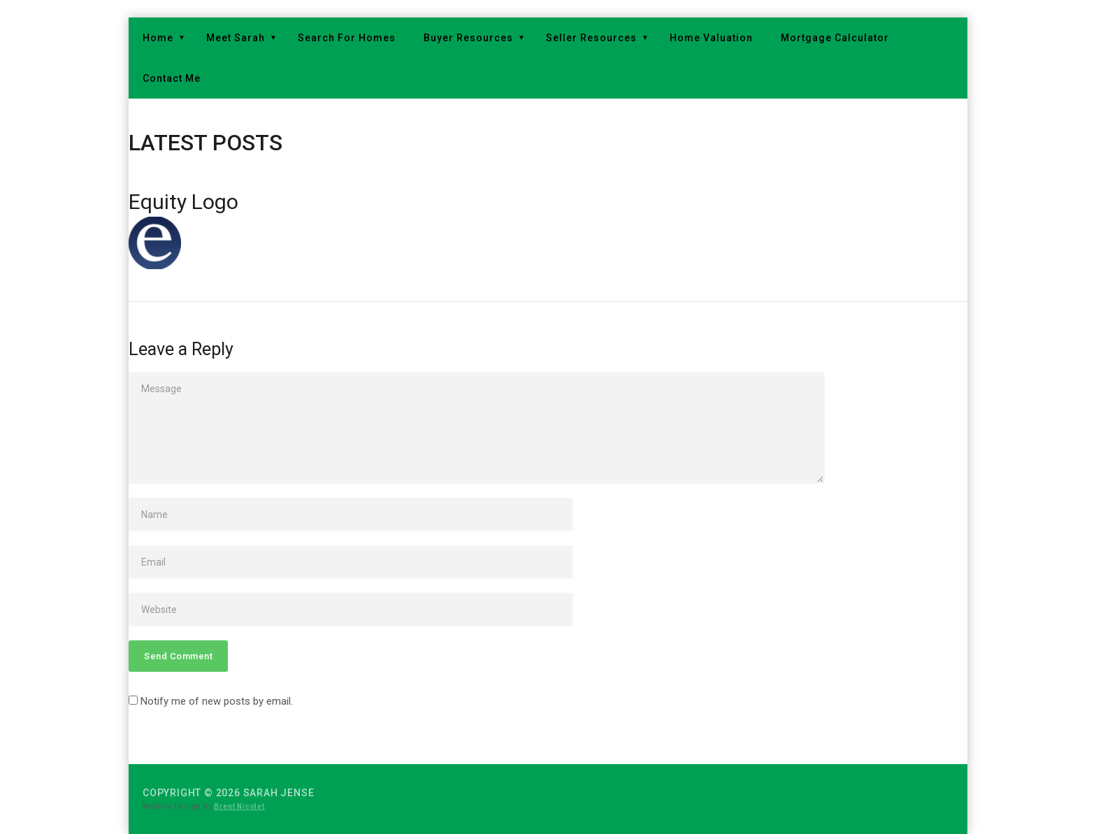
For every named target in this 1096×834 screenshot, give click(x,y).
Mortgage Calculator (835, 37)
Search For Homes (347, 37)
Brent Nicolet (239, 806)
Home (158, 37)
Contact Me (172, 78)
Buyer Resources (468, 37)
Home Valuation (711, 37)
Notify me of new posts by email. (216, 701)
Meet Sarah (235, 37)
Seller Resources (591, 37)
